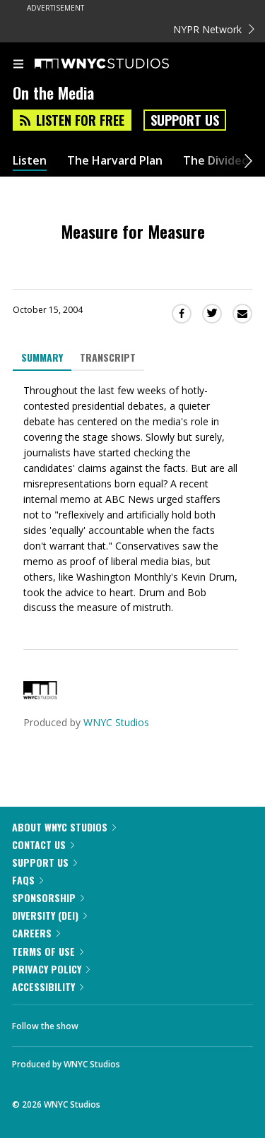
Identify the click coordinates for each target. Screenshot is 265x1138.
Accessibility (47, 986)
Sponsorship (48, 897)
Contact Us (43, 844)
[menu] (18, 65)
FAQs (27, 879)
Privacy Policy (51, 968)
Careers (36, 932)
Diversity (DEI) (49, 915)
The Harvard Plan (115, 160)
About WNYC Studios (64, 826)
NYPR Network (213, 29)
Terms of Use (47, 951)
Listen (30, 160)
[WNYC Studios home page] (119, 64)
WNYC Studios (116, 722)
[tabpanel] (132, 499)
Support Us (185, 120)
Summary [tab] (42, 357)
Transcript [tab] (108, 357)
